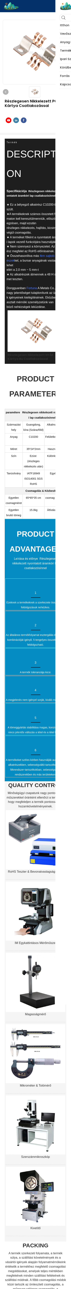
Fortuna (32, 288)
